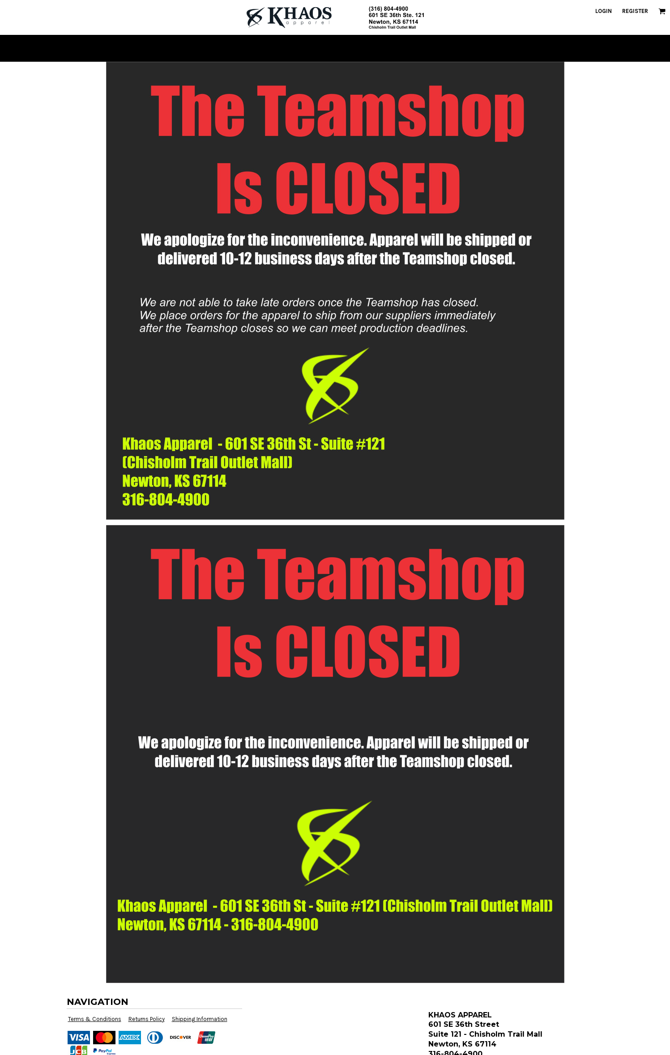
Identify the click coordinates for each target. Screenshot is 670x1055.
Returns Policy (146, 1019)
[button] (662, 11)
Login (603, 11)
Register (635, 11)
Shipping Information (199, 1019)
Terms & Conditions (94, 1019)
